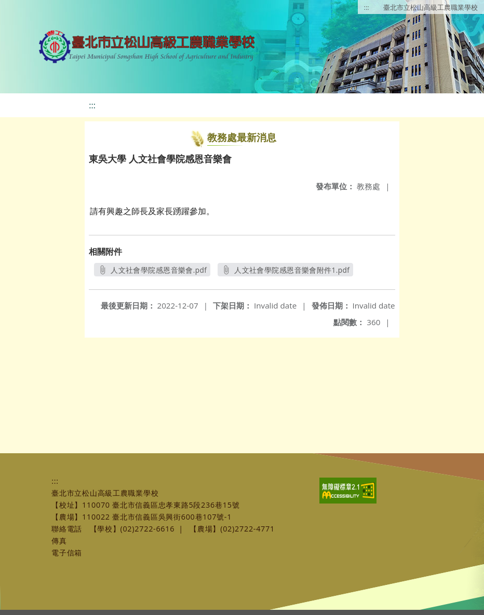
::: (366, 7)
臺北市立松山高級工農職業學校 (430, 7)
